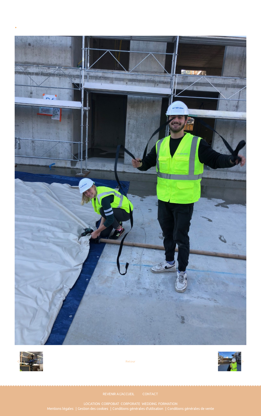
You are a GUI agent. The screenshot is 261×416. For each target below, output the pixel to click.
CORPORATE (130, 404)
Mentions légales (60, 409)
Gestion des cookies (93, 409)
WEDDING (149, 404)
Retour (130, 361)
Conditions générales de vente (190, 409)
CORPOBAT (110, 404)
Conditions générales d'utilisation (137, 409)
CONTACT (150, 394)
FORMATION (167, 404)
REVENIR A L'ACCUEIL (118, 394)
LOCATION (92, 404)
